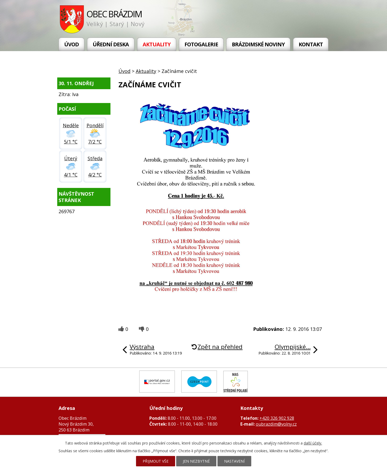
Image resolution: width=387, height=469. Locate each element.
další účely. (313, 443)
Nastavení (234, 461)
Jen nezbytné (196, 461)
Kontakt (311, 44)
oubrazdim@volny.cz (276, 424)
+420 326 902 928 (277, 418)
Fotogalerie (201, 44)
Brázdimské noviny (258, 44)
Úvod (71, 44)
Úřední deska (111, 44)
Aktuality (157, 44)
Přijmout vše (155, 461)
